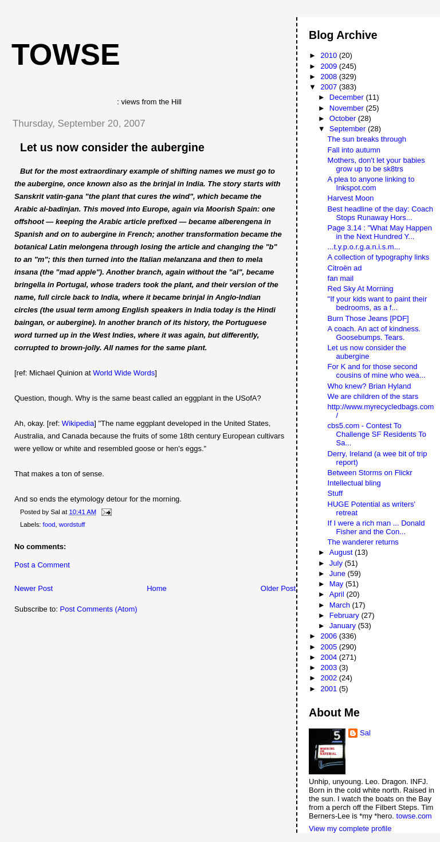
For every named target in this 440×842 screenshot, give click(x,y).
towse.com (414, 816)
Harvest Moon (351, 198)
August (342, 552)
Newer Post (33, 588)
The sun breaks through (367, 139)
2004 (329, 657)
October (343, 118)
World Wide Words (124, 373)
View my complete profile (350, 828)
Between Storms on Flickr (370, 472)
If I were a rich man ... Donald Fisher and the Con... (376, 527)
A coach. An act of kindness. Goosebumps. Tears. (374, 333)
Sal (365, 733)
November (347, 108)
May (337, 583)
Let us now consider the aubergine (112, 147)
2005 (329, 647)
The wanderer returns (363, 542)
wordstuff (72, 524)
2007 (329, 87)
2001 (329, 688)
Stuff (335, 493)
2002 (329, 677)
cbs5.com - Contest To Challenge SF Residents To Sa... (377, 434)
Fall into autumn (354, 150)
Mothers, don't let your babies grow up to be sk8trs (376, 164)
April (338, 594)
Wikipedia (78, 423)
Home (157, 588)
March (340, 605)
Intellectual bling (354, 483)
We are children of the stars (373, 396)
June (338, 573)
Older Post (278, 588)
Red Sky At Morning (361, 288)
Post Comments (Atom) (99, 609)
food (49, 524)
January (343, 625)
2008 (329, 76)
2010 (329, 55)
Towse (65, 54)
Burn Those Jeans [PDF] (368, 318)
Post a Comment (42, 565)
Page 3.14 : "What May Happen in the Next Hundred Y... (380, 232)
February (345, 615)
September (348, 128)
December (347, 97)
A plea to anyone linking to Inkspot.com (371, 183)
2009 (329, 66)
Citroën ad (345, 268)
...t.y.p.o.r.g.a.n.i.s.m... (364, 246)
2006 (329, 636)
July (337, 563)
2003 (329, 667)
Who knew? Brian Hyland (369, 386)
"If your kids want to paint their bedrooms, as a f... (377, 303)
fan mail (341, 278)
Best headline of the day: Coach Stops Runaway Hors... (380, 213)
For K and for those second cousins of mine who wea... (377, 370)
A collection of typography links (379, 257)
